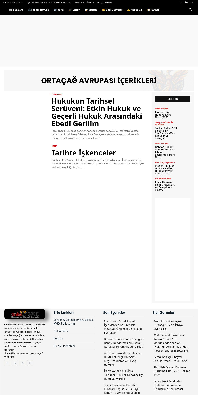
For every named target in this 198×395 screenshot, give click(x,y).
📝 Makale (91, 9)
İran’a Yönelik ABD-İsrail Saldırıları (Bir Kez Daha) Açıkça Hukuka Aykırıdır (124, 375)
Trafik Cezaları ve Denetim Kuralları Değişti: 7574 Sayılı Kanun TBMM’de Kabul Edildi (122, 389)
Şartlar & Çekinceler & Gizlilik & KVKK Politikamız (49, 2)
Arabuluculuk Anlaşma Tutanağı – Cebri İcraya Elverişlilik (168, 325)
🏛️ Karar (59, 9)
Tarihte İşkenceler (84, 152)
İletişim (90, 2)
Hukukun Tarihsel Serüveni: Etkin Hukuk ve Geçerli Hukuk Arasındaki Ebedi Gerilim (97, 112)
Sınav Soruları (163, 179)
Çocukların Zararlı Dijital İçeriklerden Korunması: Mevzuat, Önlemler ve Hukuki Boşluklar (123, 326)
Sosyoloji (57, 94)
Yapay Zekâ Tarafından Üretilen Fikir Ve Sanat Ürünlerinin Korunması (168, 385)
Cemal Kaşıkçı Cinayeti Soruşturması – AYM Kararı (171, 359)
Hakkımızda (79, 2)
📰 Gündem (16, 9)
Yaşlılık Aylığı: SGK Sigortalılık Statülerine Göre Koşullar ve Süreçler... (166, 133)
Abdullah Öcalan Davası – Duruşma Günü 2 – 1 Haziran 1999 (172, 371)
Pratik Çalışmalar (165, 162)
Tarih (54, 146)
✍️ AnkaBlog (134, 9)
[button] (190, 10)
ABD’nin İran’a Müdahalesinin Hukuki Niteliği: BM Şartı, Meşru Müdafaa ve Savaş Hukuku (123, 359)
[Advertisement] (99, 41)
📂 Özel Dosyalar (112, 9)
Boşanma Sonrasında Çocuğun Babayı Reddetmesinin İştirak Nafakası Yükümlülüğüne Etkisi (124, 343)
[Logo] (5, 10)
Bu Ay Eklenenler (104, 2)
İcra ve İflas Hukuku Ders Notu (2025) (163, 114)
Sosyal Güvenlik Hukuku (164, 123)
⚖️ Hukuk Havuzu (38, 9)
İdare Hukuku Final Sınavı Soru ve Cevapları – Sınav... (165, 185)
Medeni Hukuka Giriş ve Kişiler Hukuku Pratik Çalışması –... (164, 169)
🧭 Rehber (153, 9)
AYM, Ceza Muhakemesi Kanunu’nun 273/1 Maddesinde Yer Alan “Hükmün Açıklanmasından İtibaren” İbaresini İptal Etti (171, 342)
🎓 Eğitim (74, 9)
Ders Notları (162, 109)
